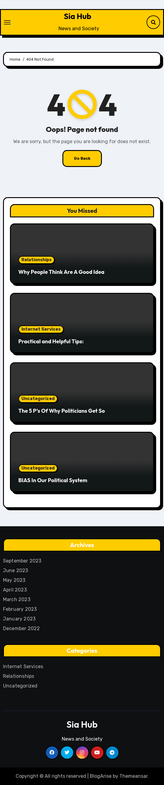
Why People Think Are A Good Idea (61, 271)
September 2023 (22, 561)
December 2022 (21, 628)
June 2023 (15, 570)
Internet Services (41, 329)
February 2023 (20, 609)
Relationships (36, 259)
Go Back (82, 158)
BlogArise (101, 776)
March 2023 (16, 599)
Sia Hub (77, 16)
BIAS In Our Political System (52, 480)
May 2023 (14, 580)
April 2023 (15, 590)
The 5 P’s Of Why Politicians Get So (61, 410)
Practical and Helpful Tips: (51, 341)
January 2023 (19, 619)
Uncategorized (38, 398)
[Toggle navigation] (7, 22)
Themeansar (133, 776)
